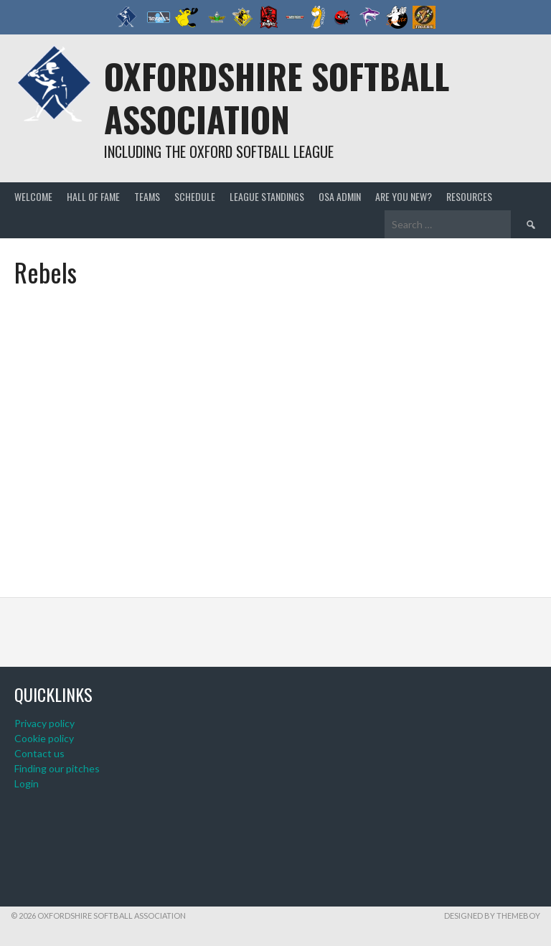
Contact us (39, 753)
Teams (147, 196)
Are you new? (403, 196)
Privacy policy (44, 723)
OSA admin (340, 196)
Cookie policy (44, 738)
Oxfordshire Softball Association (276, 97)
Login (26, 783)
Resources (469, 196)
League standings (267, 196)
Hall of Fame (93, 196)
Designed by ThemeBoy (492, 915)
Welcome (33, 196)
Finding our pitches (57, 768)
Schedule (194, 196)
